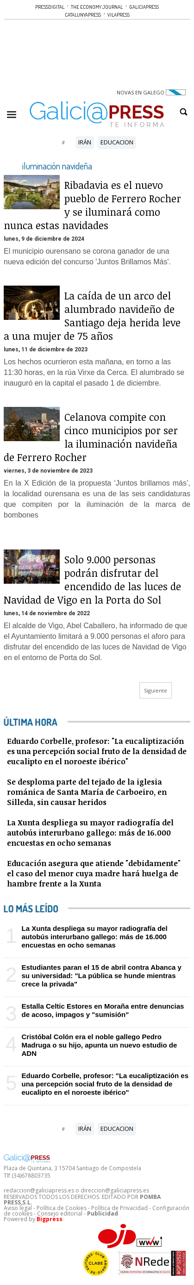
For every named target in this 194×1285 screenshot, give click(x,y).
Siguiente (155, 690)
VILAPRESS (118, 15)
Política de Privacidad (119, 1208)
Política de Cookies (62, 1208)
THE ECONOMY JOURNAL (97, 7)
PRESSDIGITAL (49, 7)
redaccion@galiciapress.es (39, 1190)
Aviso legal (18, 1208)
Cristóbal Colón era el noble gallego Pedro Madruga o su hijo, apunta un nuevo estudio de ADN (99, 1045)
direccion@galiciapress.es (115, 1190)
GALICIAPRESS (144, 7)
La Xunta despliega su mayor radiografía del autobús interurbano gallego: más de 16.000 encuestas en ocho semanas (94, 936)
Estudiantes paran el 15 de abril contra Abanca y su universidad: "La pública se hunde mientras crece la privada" (101, 975)
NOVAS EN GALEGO (151, 92)
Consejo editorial (59, 1213)
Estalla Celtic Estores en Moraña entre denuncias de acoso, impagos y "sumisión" (102, 1010)
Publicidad (102, 1213)
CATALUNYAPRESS (83, 15)
